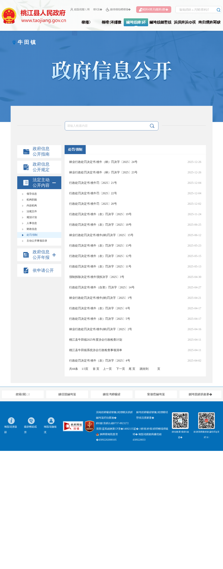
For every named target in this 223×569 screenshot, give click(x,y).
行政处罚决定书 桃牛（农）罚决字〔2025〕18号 (100, 224)
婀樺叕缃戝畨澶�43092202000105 (107, 437)
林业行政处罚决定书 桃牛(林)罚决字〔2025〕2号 (100, 329)
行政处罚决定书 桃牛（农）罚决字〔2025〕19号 (100, 214)
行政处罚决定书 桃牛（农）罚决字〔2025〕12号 (100, 256)
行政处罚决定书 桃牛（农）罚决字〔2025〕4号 (99, 360)
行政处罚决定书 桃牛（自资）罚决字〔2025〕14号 (102, 287)
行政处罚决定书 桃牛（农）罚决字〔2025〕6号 (99, 308)
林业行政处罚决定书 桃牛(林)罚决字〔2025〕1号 (100, 297)
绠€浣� (97, 9)
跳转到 (144, 368)
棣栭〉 (87, 22)
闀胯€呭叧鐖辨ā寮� (153, 10)
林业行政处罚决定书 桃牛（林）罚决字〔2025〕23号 (103, 172)
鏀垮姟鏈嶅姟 (160, 22)
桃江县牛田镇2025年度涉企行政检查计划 (95, 339)
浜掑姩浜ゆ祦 (185, 22)
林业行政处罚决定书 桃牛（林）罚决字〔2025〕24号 (103, 161)
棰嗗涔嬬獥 (111, 22)
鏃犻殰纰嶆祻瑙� (118, 10)
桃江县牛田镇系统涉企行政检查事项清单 (95, 350)
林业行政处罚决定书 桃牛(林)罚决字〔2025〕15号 (101, 235)
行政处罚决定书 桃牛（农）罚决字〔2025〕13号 (100, 245)
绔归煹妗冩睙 (209, 22)
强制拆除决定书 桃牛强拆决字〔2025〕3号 (96, 276)
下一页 (120, 368)
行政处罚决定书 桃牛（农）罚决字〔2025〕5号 (99, 318)
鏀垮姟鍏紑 (136, 22)
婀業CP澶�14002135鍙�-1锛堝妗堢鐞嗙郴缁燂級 (139, 428)
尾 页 (132, 368)
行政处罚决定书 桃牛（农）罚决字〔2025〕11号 (100, 266)
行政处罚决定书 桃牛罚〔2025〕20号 (93, 203)
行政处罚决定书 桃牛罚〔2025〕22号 (93, 193)
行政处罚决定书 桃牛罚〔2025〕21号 (93, 182)
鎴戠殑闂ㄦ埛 (80, 9)
